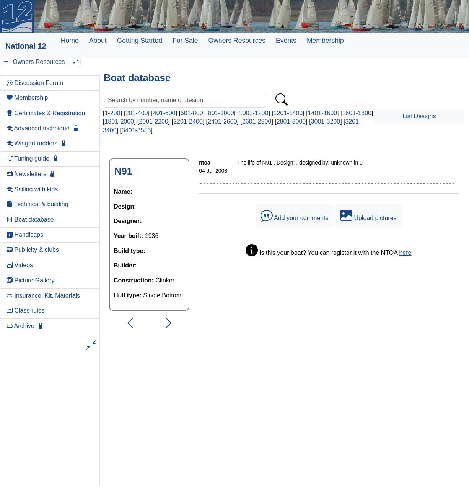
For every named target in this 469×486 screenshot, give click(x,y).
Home (70, 40)
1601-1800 (356, 113)
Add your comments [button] (295, 216)
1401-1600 (322, 113)
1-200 (112, 113)
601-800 (192, 113)
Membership (325, 40)
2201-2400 (188, 121)
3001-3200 (325, 121)
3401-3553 (136, 130)
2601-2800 (257, 121)
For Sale (185, 40)
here (405, 253)
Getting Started (139, 40)
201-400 (136, 113)
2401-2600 (222, 121)
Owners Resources (236, 40)
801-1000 (221, 113)
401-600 (164, 113)
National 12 (25, 46)
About (98, 40)
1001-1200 (254, 113)
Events (286, 40)
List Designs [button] (419, 116)
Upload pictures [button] (368, 216)
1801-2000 (119, 121)
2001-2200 (153, 121)
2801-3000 (291, 121)
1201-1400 (288, 113)
